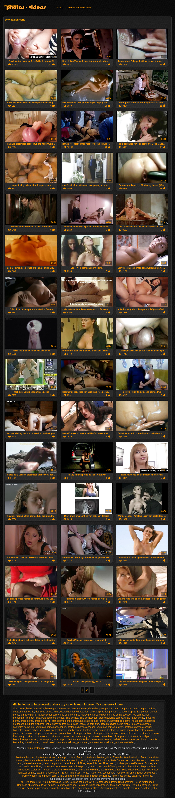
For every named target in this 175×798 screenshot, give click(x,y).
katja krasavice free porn (59, 724)
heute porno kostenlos (144, 720)
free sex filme (33, 717)
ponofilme (141, 739)
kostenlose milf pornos (33, 733)
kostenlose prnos (117, 736)
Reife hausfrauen (141, 785)
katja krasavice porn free (86, 724)
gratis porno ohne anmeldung (67, 720)
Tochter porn (123, 763)
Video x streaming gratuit (73, 760)
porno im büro (32, 742)
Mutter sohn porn (25, 757)
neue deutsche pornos (85, 739)
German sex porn (78, 782)
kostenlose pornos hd (36, 736)
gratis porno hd (42, 720)
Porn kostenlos (11, 6)
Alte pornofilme (148, 766)
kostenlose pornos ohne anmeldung (69, 736)
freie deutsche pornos (52, 717)
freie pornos (72, 717)
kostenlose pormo (56, 733)
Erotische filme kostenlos (126, 757)
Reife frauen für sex (141, 763)
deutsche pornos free (144, 708)
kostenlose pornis (76, 733)
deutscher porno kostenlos (74, 711)
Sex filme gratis (106, 763)
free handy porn (84, 714)
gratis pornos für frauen (96, 720)
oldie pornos (104, 739)
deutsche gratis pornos (100, 708)
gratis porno (27, 720)
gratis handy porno (134, 717)
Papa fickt (91, 763)
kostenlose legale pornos (120, 730)
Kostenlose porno (78, 766)
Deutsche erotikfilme (88, 769)
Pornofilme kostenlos (122, 782)
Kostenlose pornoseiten (55, 766)
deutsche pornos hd (23, 711)
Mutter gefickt (104, 757)
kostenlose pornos (97, 733)
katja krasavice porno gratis (115, 724)
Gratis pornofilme (33, 760)
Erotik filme (42, 782)
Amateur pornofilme (99, 760)
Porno (85, 772)
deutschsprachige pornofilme (105, 711)
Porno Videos (29, 775)
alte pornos (19, 708)
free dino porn (67, 714)
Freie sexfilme (51, 760)
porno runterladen (124, 742)
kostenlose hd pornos (94, 730)
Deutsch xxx (95, 766)
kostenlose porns (98, 736)
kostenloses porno (23, 739)
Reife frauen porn (47, 775)
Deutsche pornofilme (37, 788)
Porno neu (146, 757)
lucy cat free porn (43, 739)
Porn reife (83, 785)
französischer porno (48, 714)
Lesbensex (108, 772)
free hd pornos (102, 714)
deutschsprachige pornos (135, 711)
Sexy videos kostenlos (133, 769)
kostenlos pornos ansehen (81, 727)
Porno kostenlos (35, 748)
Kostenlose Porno (58, 782)
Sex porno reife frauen (48, 772)
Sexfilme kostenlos (110, 769)
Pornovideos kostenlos (28, 769)
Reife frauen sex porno (123, 760)
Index (59, 8)
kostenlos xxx (47, 730)
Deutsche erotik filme (74, 763)
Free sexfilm (122, 772)
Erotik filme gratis (71, 772)
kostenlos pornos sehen (25, 730)
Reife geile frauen (98, 785)
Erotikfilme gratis (112, 766)
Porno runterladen (86, 757)
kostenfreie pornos (141, 724)
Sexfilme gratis (149, 788)
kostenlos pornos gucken (110, 727)
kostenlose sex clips (138, 736)
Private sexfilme (131, 788)
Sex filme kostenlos (141, 775)
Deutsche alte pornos (28, 785)
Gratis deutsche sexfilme (71, 775)
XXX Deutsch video (99, 782)
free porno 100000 (121, 714)
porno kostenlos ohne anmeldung (58, 742)
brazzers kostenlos (77, 708)
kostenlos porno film (24, 727)
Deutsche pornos (52, 763)
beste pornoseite (35, 708)
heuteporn (18, 724)
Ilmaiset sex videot (46, 757)
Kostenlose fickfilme (120, 785)
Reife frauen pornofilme (97, 775)
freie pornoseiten (88, 717)
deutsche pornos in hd (47, 711)
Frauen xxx (143, 760)
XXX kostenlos (130, 766)
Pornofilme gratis (51, 769)
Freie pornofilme (32, 766)
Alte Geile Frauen (32, 763)
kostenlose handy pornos (68, 730)
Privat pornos (48, 785)
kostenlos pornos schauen (138, 727)
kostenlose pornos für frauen (123, 733)
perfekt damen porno (124, 739)
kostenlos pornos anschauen (51, 727)
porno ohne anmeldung (102, 742)
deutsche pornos (123, 708)
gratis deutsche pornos (111, 717)
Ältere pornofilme (66, 757)
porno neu (82, 742)
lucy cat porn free (62, 739)
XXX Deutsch (28, 782)
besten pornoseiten (55, 708)
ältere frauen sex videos (143, 772)
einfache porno (28, 714)
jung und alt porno (34, 724)
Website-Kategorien (79, 8)
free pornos (138, 714)
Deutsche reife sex (66, 785)
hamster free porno (120, 720)
